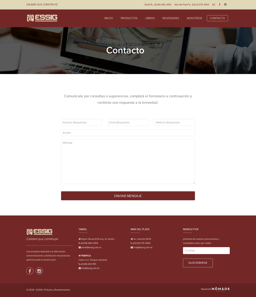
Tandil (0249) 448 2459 (157, 4)
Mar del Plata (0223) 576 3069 (192, 4)
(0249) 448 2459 (89, 243)
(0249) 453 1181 (88, 264)
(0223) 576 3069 (141, 243)
